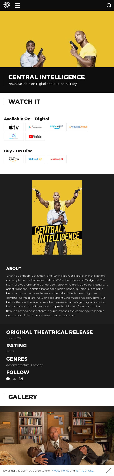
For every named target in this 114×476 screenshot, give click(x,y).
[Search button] (109, 5)
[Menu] (17, 5)
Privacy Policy (60, 470)
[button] (108, 470)
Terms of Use (84, 470)
